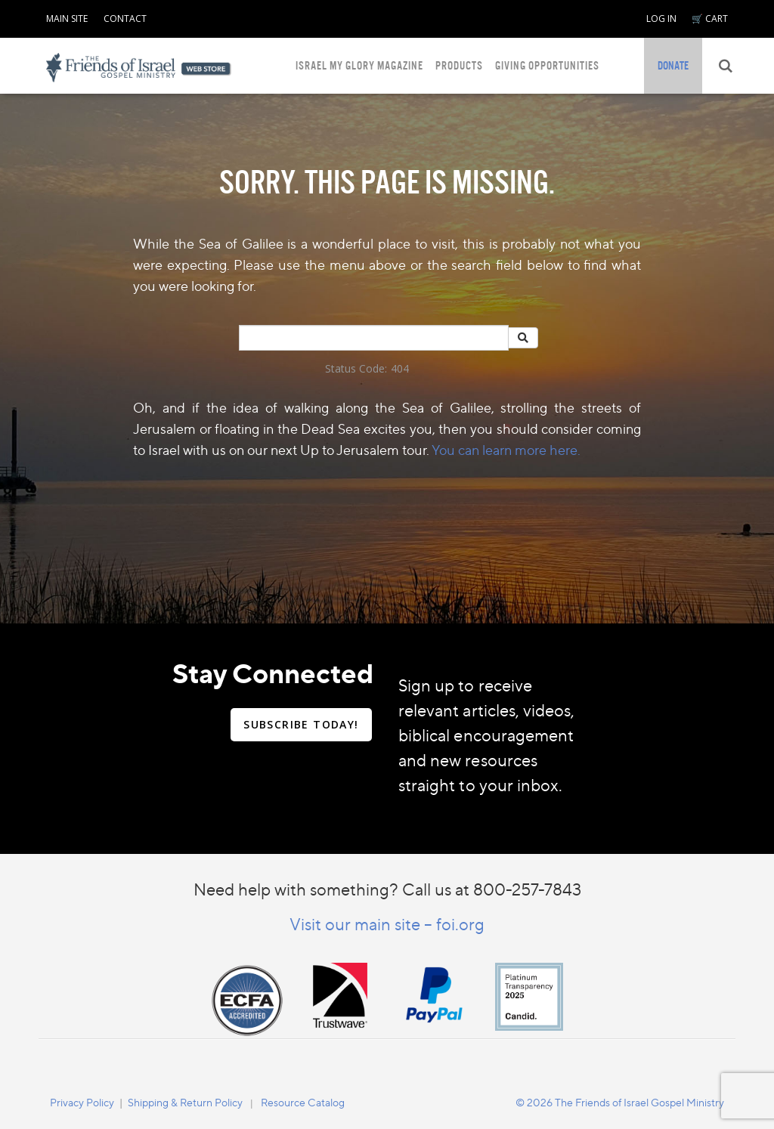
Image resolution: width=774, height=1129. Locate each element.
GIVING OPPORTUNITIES (547, 65)
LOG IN (661, 18)
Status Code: (356, 368)
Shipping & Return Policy (185, 1102)
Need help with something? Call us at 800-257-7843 (387, 889)
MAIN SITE (67, 18)
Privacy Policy (82, 1102)
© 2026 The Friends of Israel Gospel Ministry (619, 1102)
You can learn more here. (506, 449)
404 (400, 368)
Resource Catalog (303, 1102)
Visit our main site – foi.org (387, 924)
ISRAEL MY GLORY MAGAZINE (359, 65)
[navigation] (66, 16)
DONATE (673, 65)
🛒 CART (710, 18)
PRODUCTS (459, 65)
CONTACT (125, 18)
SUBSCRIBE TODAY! (300, 724)
